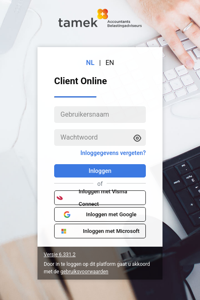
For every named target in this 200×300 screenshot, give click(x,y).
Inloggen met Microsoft (100, 231)
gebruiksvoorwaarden (84, 272)
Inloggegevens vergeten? (113, 153)
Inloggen (100, 171)
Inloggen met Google (100, 214)
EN (109, 63)
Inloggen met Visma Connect (92, 197)
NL (90, 63)
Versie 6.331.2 (59, 255)
